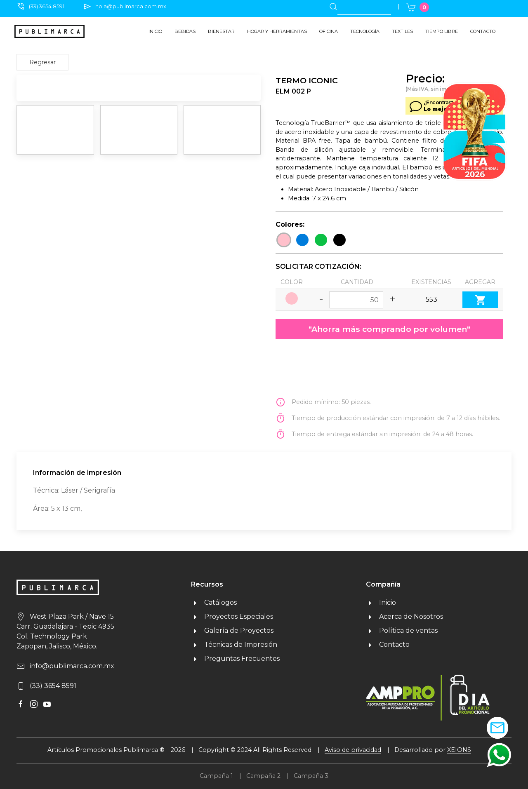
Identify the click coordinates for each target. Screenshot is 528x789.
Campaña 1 (216, 776)
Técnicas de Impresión (234, 644)
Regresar (42, 62)
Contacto (482, 31)
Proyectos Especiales (232, 616)
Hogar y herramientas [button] (277, 31)
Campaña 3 (311, 776)
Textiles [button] (402, 31)
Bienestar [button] (221, 31)
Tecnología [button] (365, 31)
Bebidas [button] (185, 31)
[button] (499, 755)
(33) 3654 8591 (46, 6)
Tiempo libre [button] (441, 31)
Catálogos (214, 602)
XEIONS (459, 750)
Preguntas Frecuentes (235, 658)
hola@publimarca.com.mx (130, 6)
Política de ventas (402, 630)
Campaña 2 (263, 776)
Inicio (155, 31)
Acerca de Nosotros (404, 616)
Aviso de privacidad (353, 750)
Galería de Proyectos (232, 630)
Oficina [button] (328, 31)
